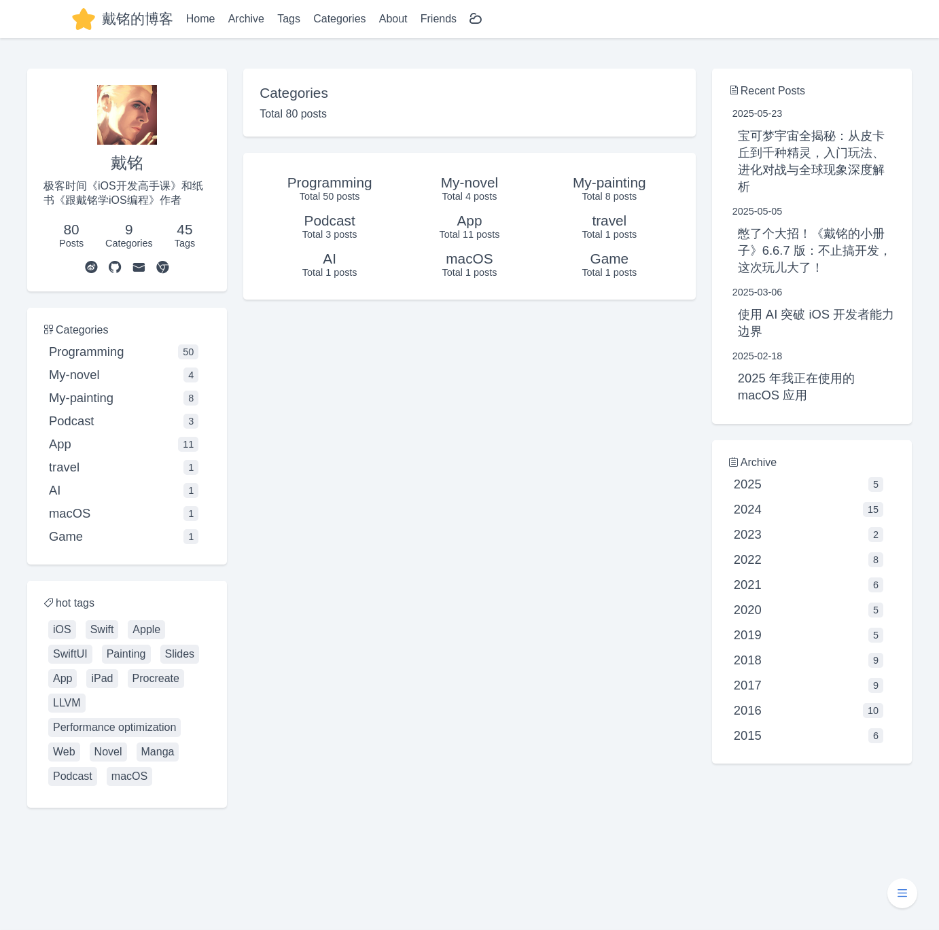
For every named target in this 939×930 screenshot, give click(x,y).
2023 (808, 534)
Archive (246, 18)
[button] (902, 893)
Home (200, 18)
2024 (808, 509)
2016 (808, 710)
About (393, 18)
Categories (339, 18)
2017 (808, 685)
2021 (808, 584)
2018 (808, 660)
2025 (808, 484)
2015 (808, 735)
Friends (439, 18)
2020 (808, 610)
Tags (288, 18)
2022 (808, 559)
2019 (808, 635)
